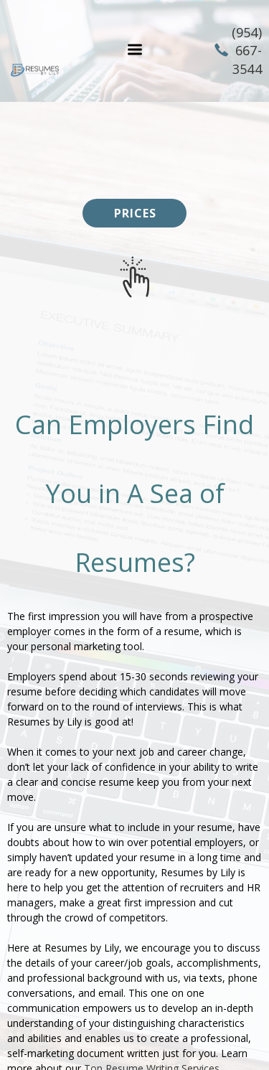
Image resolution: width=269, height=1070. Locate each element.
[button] (135, 49)
